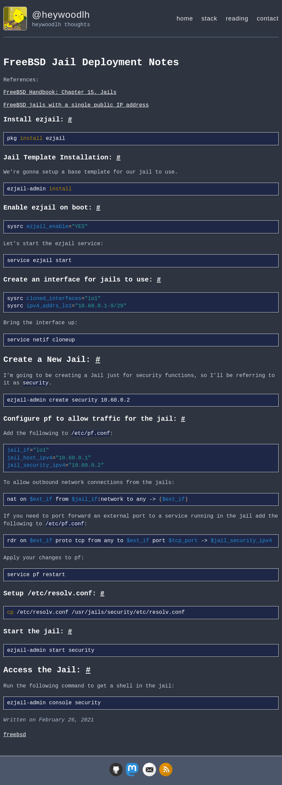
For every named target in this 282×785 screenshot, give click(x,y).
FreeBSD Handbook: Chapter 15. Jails (59, 92)
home (185, 18)
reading (237, 18)
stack (209, 18)
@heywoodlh (61, 14)
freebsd (14, 735)
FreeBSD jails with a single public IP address (76, 105)
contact (268, 18)
